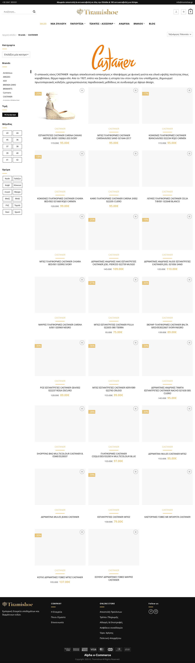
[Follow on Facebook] (151, 611)
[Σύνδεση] (176, 11)
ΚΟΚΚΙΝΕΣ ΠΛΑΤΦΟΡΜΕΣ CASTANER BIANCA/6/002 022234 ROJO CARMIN (167, 137)
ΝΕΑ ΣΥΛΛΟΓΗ (58, 23)
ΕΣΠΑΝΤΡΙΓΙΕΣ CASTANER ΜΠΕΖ (113, 517)
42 (17, 160)
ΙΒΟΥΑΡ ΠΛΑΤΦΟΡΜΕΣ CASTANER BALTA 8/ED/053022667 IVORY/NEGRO (167, 326)
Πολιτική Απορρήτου (110, 638)
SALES (43, 23)
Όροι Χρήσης (106, 632)
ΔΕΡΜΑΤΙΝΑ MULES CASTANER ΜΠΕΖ (167, 453)
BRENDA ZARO (9, 85)
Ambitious (7, 73)
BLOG (152, 23)
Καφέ (7, 185)
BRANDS (139, 23)
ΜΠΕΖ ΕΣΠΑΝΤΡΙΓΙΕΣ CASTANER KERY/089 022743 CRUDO (113, 389)
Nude (7, 178)
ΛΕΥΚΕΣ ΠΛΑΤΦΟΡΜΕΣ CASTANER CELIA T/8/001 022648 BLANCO (167, 200)
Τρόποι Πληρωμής (109, 617)
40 (17, 153)
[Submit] (34, 11)
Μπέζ (7, 198)
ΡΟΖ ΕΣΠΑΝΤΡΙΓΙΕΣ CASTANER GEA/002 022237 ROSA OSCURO (60, 389)
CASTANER (7, 96)
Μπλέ (17, 198)
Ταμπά (17, 205)
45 (7, 139)
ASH (5, 81)
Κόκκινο (17, 185)
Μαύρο (17, 192)
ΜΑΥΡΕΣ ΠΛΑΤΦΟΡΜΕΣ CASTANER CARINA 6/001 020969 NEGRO (60, 326)
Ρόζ (7, 205)
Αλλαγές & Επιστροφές (111, 622)
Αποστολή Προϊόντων (111, 611)
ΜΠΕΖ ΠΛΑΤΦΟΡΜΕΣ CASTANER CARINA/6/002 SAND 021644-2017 (114, 137)
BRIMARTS (7, 88)
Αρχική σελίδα (9, 34)
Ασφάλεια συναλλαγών (111, 627)
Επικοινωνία (57, 622)
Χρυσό (17, 212)
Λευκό (7, 192)
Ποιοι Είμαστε (58, 617)
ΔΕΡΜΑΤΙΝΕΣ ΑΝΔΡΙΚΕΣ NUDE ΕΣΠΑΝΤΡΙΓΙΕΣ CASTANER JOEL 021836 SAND (167, 263)
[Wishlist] (183, 11)
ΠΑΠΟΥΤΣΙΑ (77, 23)
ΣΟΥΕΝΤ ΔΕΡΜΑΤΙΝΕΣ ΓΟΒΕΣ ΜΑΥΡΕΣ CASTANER (114, 578)
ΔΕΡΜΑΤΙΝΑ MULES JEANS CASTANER (60, 517)
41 (7, 160)
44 (17, 133)
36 (17, 139)
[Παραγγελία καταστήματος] (180, 34)
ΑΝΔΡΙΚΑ (124, 23)
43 (7, 133)
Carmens (7, 92)
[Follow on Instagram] (156, 611)
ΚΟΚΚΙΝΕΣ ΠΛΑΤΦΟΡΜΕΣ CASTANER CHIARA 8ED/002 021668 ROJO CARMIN (60, 200)
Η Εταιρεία (56, 611)
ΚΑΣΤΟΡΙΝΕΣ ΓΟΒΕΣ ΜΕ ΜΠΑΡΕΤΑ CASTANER (167, 517)
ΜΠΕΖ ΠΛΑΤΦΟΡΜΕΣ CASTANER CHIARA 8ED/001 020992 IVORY (60, 263)
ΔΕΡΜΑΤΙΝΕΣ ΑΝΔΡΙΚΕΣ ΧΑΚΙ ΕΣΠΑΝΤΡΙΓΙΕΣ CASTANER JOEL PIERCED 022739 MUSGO (113, 263)
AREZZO (6, 77)
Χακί (7, 212)
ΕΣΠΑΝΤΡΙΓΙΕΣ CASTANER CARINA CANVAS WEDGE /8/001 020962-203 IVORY (60, 137)
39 (7, 153)
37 (7, 146)
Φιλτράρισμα (10, 114)
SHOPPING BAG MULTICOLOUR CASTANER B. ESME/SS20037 (60, 455)
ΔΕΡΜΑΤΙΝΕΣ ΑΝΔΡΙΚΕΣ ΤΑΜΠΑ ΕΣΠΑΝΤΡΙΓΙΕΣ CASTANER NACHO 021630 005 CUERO (167, 390)
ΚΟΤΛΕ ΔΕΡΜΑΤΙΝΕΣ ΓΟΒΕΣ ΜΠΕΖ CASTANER (60, 577)
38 (17, 146)
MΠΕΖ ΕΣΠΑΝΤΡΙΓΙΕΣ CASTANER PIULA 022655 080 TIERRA (114, 326)
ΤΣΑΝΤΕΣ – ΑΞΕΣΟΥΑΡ (102, 23)
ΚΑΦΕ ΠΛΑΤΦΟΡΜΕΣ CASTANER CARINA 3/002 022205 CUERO (113, 200)
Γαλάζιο (17, 178)
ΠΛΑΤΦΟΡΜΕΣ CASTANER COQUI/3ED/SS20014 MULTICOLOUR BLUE (114, 455)
